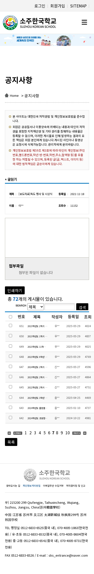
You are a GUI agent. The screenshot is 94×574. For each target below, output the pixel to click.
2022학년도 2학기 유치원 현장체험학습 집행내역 (37, 387)
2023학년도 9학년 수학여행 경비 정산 (37, 357)
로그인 (39, 6)
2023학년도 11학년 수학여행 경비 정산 (37, 346)
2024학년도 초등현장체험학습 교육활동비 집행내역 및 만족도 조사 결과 (37, 418)
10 (67, 433)
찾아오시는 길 (13, 485)
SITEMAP (78, 6)
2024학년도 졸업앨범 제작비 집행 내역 (37, 408)
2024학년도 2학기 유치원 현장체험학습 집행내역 (37, 367)
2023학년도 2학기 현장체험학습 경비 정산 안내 (37, 326)
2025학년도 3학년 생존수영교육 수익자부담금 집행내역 (37, 398)
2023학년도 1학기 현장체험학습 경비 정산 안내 (37, 336)
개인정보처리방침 (31, 485)
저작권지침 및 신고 (75, 485)
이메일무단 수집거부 (53, 485)
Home (14, 95)
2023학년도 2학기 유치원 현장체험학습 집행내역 (37, 377)
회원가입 (57, 6)
